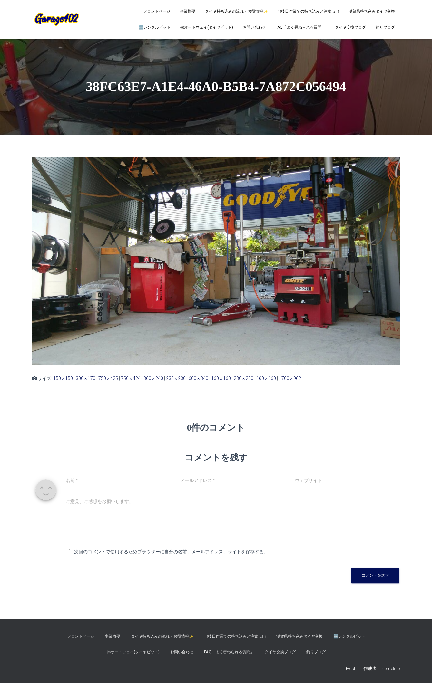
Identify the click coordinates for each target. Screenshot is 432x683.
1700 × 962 (290, 378)
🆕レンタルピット (155, 27)
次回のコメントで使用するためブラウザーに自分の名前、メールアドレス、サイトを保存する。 (171, 551)
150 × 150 (63, 378)
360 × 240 (153, 378)
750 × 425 (108, 378)
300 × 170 (85, 378)
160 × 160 (221, 378)
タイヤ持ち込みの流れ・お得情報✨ (236, 11)
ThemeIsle (389, 668)
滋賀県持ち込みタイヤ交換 (372, 11)
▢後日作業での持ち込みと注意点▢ (308, 11)
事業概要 (187, 11)
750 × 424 (131, 378)
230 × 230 (176, 378)
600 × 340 (198, 378)
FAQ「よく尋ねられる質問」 (300, 27)
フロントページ (156, 11)
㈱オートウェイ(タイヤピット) (206, 27)
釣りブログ (385, 27)
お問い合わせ (254, 27)
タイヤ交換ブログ (350, 27)
